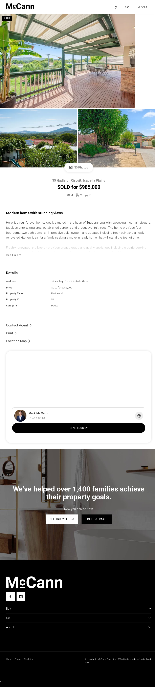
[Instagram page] (21, 596)
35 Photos (78, 167)
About (142, 7)
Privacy (18, 659)
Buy (114, 7)
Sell (127, 7)
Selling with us (62, 519)
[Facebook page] (10, 596)
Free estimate (97, 519)
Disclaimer (29, 659)
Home (9, 659)
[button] (11, 333)
